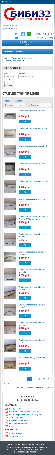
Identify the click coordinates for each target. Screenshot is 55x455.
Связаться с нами (15, 433)
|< (4, 379)
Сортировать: (9, 105)
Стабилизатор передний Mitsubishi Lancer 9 (32, 306)
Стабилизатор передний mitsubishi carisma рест (32, 253)
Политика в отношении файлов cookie (23, 412)
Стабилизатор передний (14, 61)
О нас (11, 426)
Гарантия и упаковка (16, 417)
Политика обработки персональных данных (25, 415)
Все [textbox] (7, 82)
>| (8, 383)
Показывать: (35, 105)
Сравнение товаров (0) (13, 101)
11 (34, 379)
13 (44, 379)
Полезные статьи (15, 409)
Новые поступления (14, 51)
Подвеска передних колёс (22, 58)
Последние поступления (18, 423)
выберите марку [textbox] (26, 76)
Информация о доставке (18, 420)
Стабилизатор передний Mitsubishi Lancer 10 (32, 270)
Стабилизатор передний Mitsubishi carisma (32, 235)
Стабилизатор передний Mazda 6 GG (33, 111)
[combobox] (11, 76)
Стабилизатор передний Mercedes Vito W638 (33, 200)
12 (39, 379)
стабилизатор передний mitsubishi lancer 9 (32, 359)
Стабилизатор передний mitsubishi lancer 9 (32, 341)
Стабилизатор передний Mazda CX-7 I (33, 181)
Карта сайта (13, 436)
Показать (9, 86)
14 (49, 379)
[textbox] (11, 76)
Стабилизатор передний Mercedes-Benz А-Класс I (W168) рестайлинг (34, 217)
